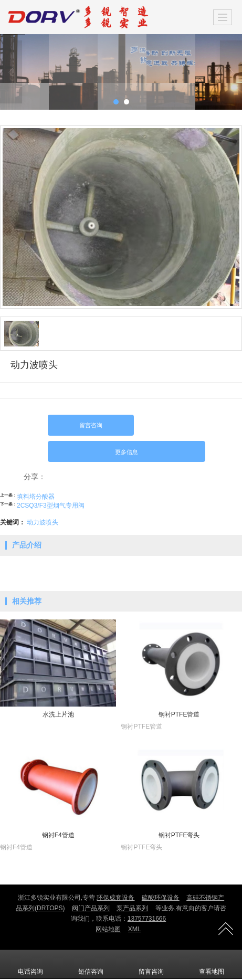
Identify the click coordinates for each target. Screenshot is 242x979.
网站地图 (108, 929)
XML (134, 929)
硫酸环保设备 (161, 897)
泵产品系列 (132, 908)
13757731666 (147, 918)
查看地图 (211, 964)
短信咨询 (90, 964)
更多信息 (126, 452)
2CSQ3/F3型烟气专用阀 (51, 505)
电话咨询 (30, 964)
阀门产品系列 (91, 908)
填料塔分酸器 (36, 496)
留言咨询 (90, 425)
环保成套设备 (115, 897)
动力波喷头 (42, 522)
